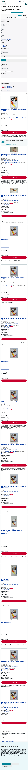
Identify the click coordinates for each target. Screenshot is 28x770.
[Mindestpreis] (3, 71)
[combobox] (15, 4)
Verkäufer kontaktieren (5, 120)
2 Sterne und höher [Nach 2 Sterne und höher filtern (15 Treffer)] (8, 86)
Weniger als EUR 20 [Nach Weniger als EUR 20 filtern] (5, 65)
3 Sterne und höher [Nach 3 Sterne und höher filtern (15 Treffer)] (8, 87)
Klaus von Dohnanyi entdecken (12, 144)
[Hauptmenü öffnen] (2, 4)
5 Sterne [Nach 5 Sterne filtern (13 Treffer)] (6, 90)
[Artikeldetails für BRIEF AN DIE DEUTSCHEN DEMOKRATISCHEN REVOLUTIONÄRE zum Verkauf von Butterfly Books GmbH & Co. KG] (14, 523)
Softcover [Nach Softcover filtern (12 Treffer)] (4, 46)
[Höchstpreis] (9, 71)
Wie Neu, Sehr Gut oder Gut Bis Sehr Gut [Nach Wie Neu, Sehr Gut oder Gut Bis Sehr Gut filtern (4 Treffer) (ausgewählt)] (9, 36)
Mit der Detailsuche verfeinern (16, 12)
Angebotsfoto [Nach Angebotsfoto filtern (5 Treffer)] (4, 53)
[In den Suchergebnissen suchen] (14, 94)
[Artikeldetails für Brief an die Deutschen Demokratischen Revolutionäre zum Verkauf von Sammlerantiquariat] (14, 313)
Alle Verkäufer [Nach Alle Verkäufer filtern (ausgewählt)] (4, 84)
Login (23, 1)
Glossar (3, 741)
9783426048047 (7, 12)
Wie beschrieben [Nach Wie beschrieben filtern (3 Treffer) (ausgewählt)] (5, 40)
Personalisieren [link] (6, 766)
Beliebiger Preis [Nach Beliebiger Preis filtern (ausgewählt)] (4, 64)
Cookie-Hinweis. (14, 758)
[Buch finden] (26, 4)
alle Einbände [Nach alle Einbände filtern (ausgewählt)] (4, 43)
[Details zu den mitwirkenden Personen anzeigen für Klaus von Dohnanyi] (5, 112)
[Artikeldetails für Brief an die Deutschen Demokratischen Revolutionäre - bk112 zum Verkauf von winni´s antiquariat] (14, 272)
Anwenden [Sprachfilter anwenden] (3, 60)
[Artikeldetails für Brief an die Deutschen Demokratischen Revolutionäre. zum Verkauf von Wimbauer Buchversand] (14, 191)
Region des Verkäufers (5, 78)
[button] (26, 93)
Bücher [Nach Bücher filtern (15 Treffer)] (3, 22)
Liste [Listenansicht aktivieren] (20, 15)
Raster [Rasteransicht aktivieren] (24, 15)
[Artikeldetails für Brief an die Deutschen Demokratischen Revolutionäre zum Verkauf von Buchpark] (14, 616)
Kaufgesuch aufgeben (5, 737)
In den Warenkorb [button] (14, 132)
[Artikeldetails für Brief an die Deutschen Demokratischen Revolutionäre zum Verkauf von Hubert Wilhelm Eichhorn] (14, 481)
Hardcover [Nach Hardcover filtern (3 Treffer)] (4, 45)
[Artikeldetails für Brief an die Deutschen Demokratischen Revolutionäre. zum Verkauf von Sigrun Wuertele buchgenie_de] (14, 354)
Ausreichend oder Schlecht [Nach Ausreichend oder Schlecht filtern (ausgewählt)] (6, 39)
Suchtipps (3, 740)
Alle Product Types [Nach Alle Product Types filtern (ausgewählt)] (5, 21)
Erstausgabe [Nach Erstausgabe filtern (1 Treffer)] (4, 49)
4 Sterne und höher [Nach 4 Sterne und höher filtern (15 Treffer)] (8, 88)
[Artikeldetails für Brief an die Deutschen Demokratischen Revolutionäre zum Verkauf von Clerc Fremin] (14, 232)
